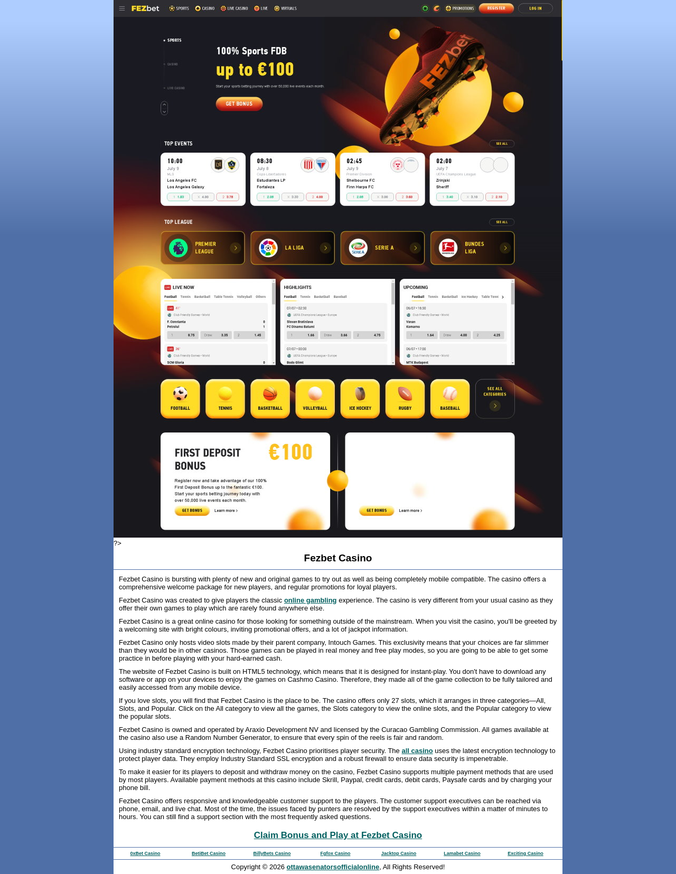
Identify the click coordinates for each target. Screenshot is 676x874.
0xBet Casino (145, 853)
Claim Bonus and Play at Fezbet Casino (338, 835)
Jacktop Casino (399, 853)
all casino (417, 751)
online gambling (310, 600)
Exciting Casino (525, 853)
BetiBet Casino (209, 853)
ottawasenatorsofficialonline (333, 867)
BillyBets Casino (271, 853)
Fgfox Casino (335, 853)
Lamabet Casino (462, 853)
